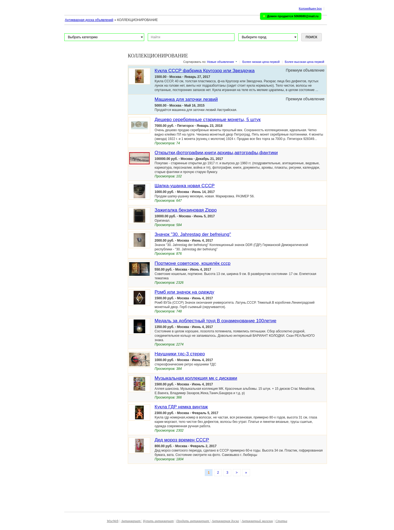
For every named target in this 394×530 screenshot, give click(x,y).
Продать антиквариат (193, 521)
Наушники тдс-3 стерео (180, 353)
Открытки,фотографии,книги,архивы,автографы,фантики (216, 152)
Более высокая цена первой (304, 61)
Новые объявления (220, 61)
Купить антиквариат (158, 521)
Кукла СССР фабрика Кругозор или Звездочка (205, 70)
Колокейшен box (310, 8)
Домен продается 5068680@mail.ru (292, 16)
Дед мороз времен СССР (182, 440)
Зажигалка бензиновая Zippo (186, 210)
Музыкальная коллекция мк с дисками (196, 378)
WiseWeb (112, 521)
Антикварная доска (225, 521)
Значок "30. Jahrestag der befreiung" (193, 234)
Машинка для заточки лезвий (186, 99)
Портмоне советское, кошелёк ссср (192, 263)
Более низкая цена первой (261, 61)
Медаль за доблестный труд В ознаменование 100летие (215, 320)
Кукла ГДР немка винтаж (181, 406)
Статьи (281, 521)
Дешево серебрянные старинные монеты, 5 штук (207, 119)
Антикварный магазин (257, 521)
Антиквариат (131, 521)
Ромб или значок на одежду (184, 292)
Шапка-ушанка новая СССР (185, 185)
